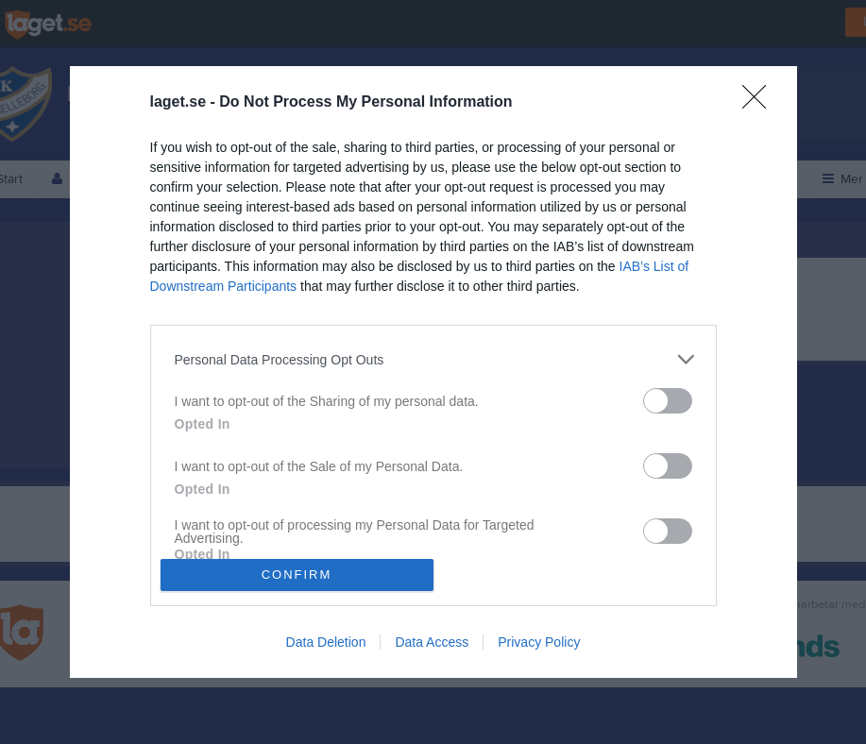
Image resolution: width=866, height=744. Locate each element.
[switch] (667, 401)
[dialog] (433, 371)
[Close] (760, 103)
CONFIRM (297, 574)
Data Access (431, 642)
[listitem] (433, 359)
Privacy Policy (539, 642)
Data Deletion (326, 642)
